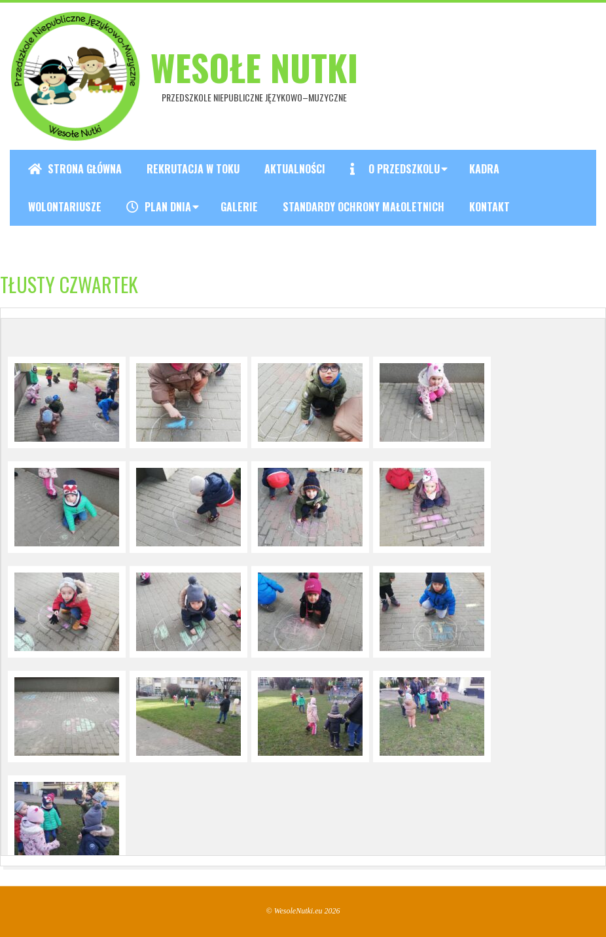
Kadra (484, 169)
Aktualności (294, 169)
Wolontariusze (64, 207)
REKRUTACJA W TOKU (193, 169)
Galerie (239, 207)
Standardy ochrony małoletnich (363, 207)
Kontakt (489, 207)
